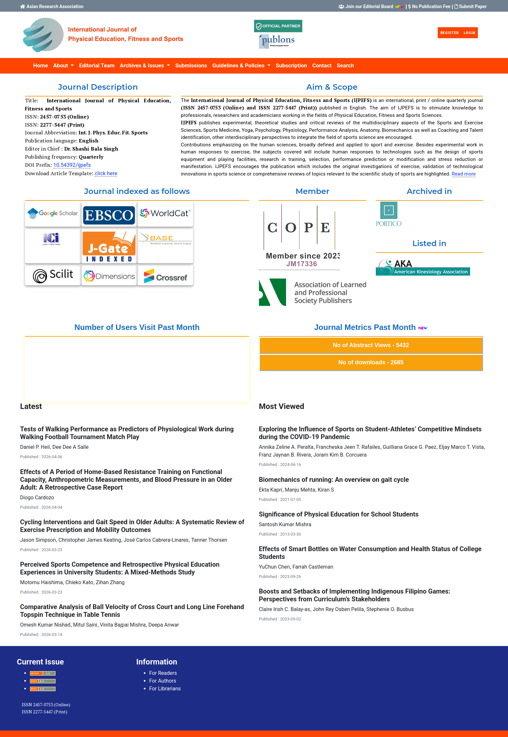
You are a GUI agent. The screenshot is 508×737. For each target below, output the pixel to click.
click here (106, 173)
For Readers (163, 673)
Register (449, 32)
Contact (322, 65)
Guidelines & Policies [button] (239, 65)
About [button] (61, 65)
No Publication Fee (431, 6)
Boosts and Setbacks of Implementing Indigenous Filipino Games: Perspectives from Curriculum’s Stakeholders (354, 595)
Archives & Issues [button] (143, 65)
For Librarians (165, 689)
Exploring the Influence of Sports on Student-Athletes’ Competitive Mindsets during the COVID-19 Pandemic (370, 433)
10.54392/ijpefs (72, 165)
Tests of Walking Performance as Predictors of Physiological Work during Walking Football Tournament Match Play (127, 433)
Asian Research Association (55, 6)
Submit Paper (473, 6)
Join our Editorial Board (369, 6)
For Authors (162, 681)
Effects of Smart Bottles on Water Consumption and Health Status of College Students (370, 553)
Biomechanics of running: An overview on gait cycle (334, 479)
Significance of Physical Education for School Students (339, 514)
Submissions (191, 65)
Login (469, 32)
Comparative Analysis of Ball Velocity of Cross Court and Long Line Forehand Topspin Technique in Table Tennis (132, 610)
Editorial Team (96, 65)
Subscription (291, 65)
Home (40, 65)
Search (345, 65)
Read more (464, 174)
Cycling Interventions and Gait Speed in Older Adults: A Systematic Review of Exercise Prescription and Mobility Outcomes (132, 526)
